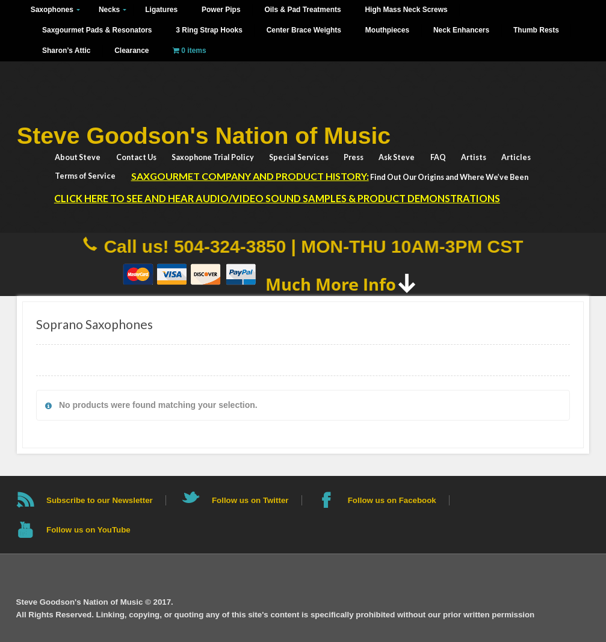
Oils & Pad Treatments (302, 9)
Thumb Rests (536, 30)
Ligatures (161, 9)
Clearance (131, 50)
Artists (473, 157)
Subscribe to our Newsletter (99, 500)
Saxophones (52, 9)
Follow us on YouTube (88, 529)
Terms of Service (85, 176)
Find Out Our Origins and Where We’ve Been (329, 176)
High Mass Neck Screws (406, 9)
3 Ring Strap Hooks (209, 30)
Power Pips (221, 9)
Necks (109, 9)
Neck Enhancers (461, 30)
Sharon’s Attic (66, 50)
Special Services (299, 157)
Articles (516, 157)
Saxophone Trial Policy (213, 157)
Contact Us (136, 157)
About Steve (77, 157)
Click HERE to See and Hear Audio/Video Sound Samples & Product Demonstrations (277, 198)
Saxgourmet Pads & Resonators (97, 30)
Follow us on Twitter (250, 500)
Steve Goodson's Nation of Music (204, 136)
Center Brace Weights (304, 30)
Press (353, 157)
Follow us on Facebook (392, 500)
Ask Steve (397, 157)
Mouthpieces (387, 30)
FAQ (438, 157)
